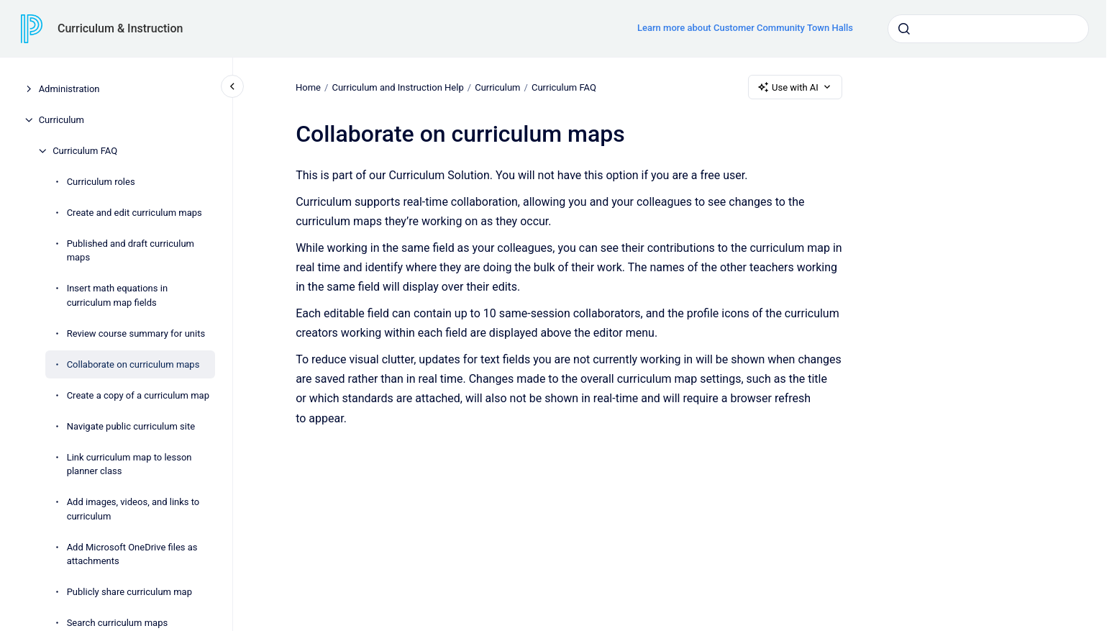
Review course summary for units (136, 333)
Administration (69, 88)
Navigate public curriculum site (131, 426)
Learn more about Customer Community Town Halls (745, 27)
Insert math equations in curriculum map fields (117, 295)
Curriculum (61, 119)
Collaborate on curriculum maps (133, 364)
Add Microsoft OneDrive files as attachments (132, 554)
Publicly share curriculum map (129, 591)
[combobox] (988, 28)
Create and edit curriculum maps (134, 212)
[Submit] (904, 28)
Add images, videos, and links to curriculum (133, 509)
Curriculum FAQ (85, 150)
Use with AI (795, 87)
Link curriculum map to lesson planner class (129, 464)
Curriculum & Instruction (120, 28)
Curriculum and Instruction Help (397, 86)
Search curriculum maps (117, 622)
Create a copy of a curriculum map (138, 395)
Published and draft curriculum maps (130, 250)
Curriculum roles (101, 181)
